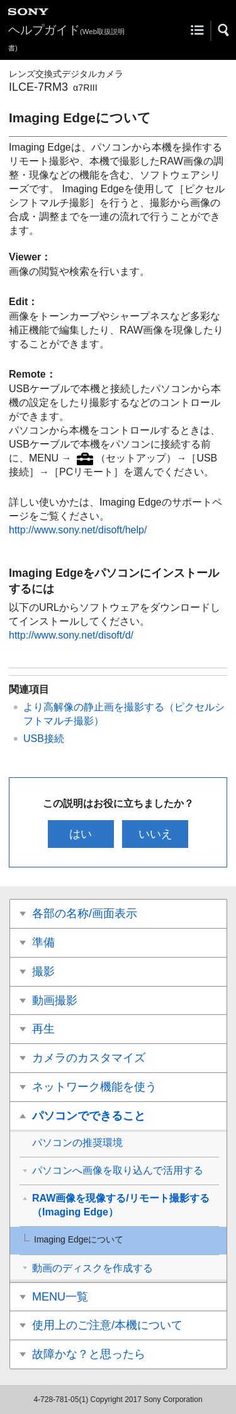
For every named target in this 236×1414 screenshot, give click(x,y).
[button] (224, 30)
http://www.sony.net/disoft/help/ (78, 529)
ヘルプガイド (66, 37)
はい (80, 834)
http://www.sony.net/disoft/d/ (71, 635)
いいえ (155, 834)
